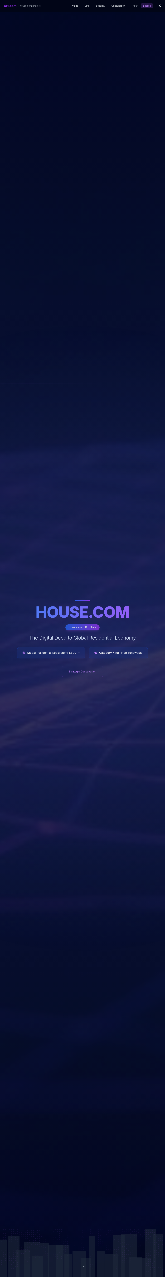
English (147, 5)
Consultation (118, 5)
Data (87, 5)
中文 (135, 5)
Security (100, 5)
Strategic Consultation (82, 671)
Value (75, 5)
